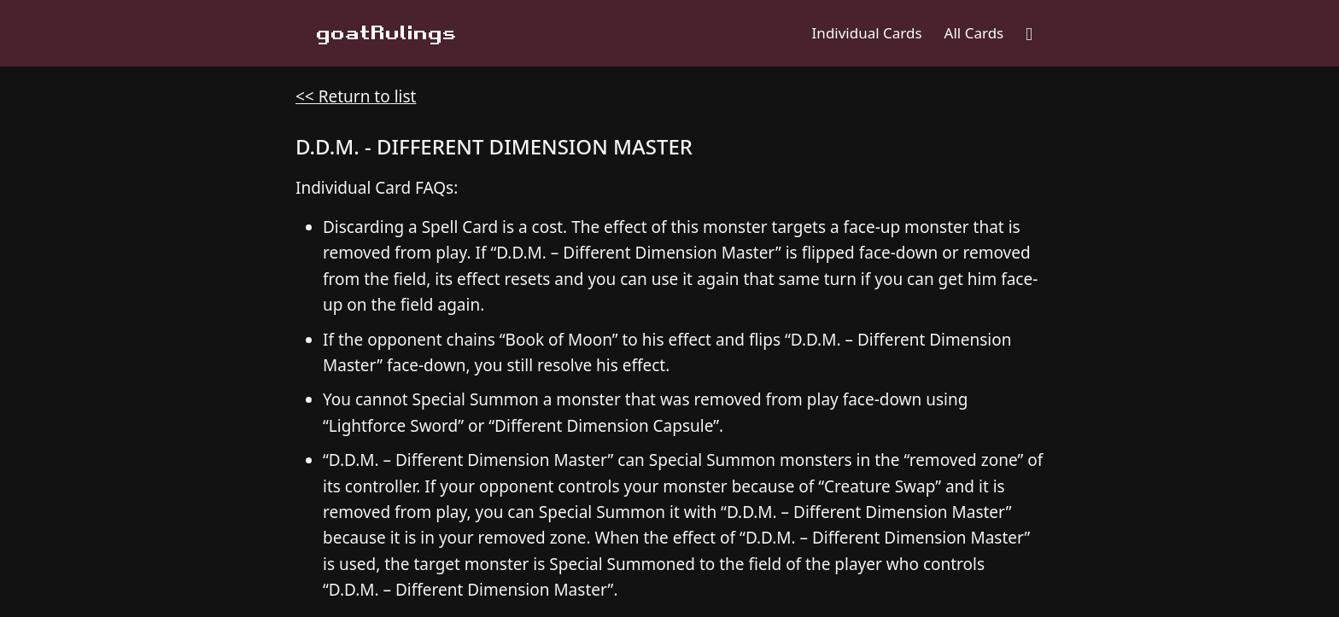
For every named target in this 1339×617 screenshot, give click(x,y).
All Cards (974, 33)
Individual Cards (867, 33)
